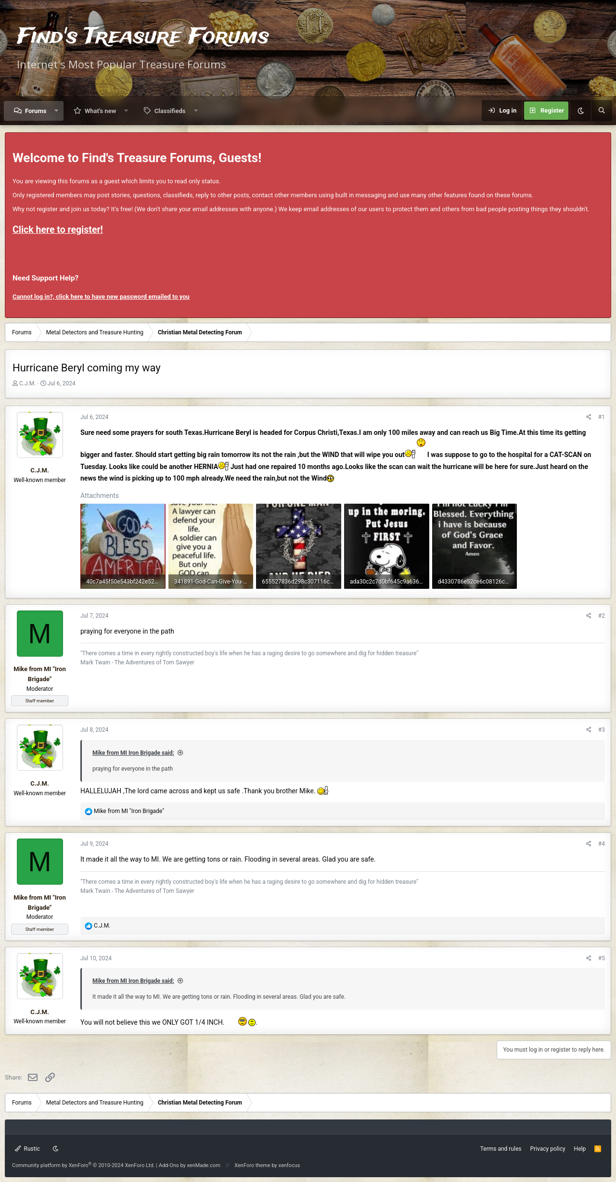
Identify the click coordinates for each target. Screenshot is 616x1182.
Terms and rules (501, 1148)
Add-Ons (169, 1165)
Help (580, 1148)
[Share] (589, 417)
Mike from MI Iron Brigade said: (133, 753)
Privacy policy (547, 1148)
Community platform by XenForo (83, 1165)
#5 (601, 958)
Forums (35, 110)
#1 (601, 417)
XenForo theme (252, 1165)
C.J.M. (27, 383)
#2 (601, 615)
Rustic (27, 1148)
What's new (100, 110)
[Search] (601, 110)
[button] (57, 111)
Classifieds (170, 110)
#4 (601, 843)
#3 (601, 729)
